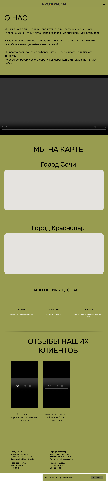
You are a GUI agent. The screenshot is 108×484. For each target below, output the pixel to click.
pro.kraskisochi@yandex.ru (23, 459)
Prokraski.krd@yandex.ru (62, 459)
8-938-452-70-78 (21, 457)
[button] (104, 4)
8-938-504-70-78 (60, 457)
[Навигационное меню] (3, 3)
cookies (65, 478)
